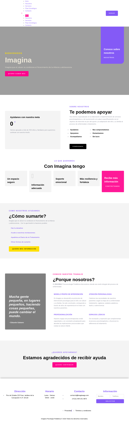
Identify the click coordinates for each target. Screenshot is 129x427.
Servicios (28, 6)
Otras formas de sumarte (20, 244)
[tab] (34, 230)
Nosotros (28, 4)
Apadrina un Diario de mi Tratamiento (25, 240)
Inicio (27, 1)
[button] (60, 13)
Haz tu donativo (17, 230)
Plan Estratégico (31, 8)
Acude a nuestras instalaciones (23, 235)
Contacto (28, 11)
